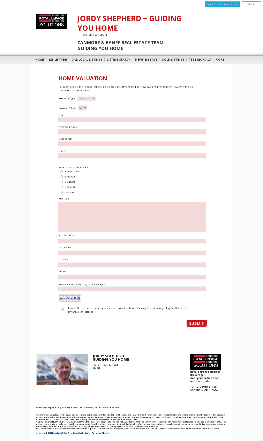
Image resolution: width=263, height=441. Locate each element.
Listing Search (119, 59)
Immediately (72, 171)
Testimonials (200, 59)
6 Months (70, 181)
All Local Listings (87, 59)
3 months (70, 176)
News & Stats (146, 59)
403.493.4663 (98, 35)
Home (40, 59)
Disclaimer (86, 407)
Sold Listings (173, 59)
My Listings (58, 59)
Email (96, 368)
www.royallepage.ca (47, 407)
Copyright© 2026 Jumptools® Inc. (52, 433)
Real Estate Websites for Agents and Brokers (89, 433)
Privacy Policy (70, 407)
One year (70, 186)
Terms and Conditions (107, 407)
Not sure (70, 191)
